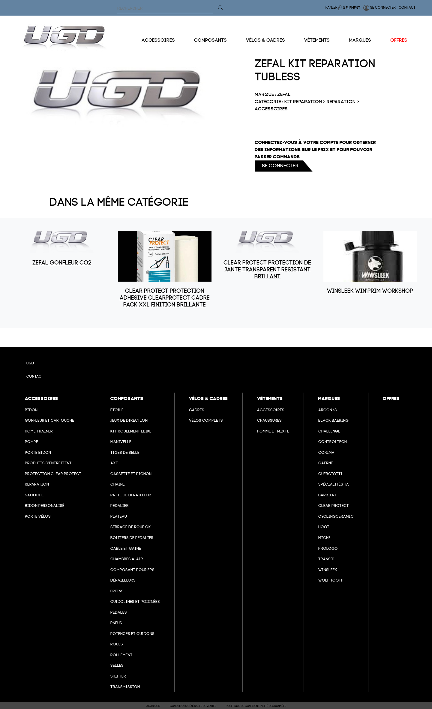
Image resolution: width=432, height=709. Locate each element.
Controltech (332, 441)
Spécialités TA (333, 484)
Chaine (117, 484)
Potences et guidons (132, 633)
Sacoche (34, 495)
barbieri (327, 495)
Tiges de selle (125, 452)
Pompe (31, 441)
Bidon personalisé (44, 505)
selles (117, 665)
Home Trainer (39, 431)
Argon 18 (327, 410)
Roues (116, 644)
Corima (326, 452)
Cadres (196, 410)
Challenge (329, 431)
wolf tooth (331, 580)
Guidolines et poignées (135, 601)
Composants (210, 40)
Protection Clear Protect (53, 473)
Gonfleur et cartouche (49, 420)
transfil (327, 559)
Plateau (118, 516)
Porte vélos (38, 516)
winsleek (327, 569)
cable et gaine (125, 548)
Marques (360, 40)
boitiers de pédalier (132, 537)
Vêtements (317, 40)
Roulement (121, 655)
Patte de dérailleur (130, 495)
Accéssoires (270, 410)
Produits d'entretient (48, 463)
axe (114, 463)
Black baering (333, 420)
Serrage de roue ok (130, 527)
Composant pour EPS (132, 569)
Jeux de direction (129, 420)
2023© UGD (153, 706)
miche (324, 537)
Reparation (37, 484)
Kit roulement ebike (131, 431)
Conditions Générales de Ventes (193, 706)
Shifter (118, 676)
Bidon (31, 410)
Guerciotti (330, 473)
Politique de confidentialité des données (256, 706)
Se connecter (379, 8)
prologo (328, 548)
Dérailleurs (123, 580)
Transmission (125, 686)
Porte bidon (38, 452)
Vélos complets (206, 420)
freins (117, 591)
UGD (30, 363)
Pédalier (119, 505)
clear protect (333, 505)
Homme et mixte (273, 431)
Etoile (117, 410)
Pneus (116, 623)
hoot (323, 527)
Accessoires (158, 40)
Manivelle (120, 441)
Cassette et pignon (131, 473)
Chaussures (269, 420)
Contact (407, 7)
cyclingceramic (336, 516)
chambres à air (126, 559)
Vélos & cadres (265, 40)
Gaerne (325, 463)
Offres (398, 40)
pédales (118, 612)
